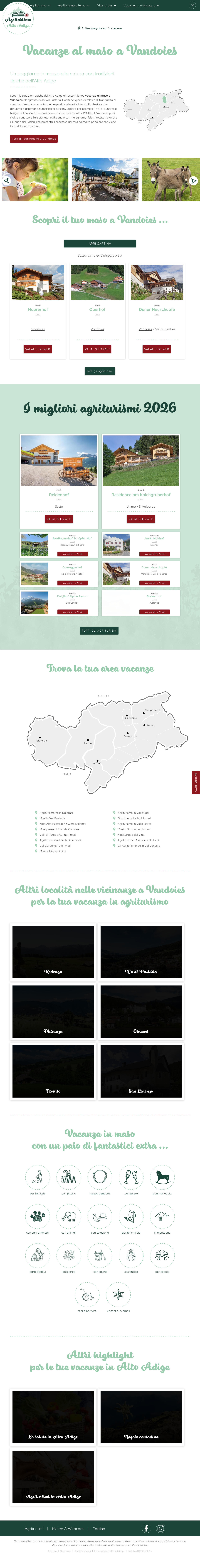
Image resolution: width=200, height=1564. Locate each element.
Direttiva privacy (82, 1560)
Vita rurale (104, 5)
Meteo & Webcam (68, 1537)
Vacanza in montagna (139, 5)
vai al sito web (37, 349)
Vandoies (38, 329)
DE (192, 5)
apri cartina (100, 243)
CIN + (38, 314)
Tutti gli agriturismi (100, 371)
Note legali (65, 1560)
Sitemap (52, 1560)
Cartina (98, 1537)
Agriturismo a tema (72, 5)
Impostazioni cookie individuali (109, 1560)
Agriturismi (196, 782)
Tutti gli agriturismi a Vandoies (34, 138)
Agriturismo (38, 5)
